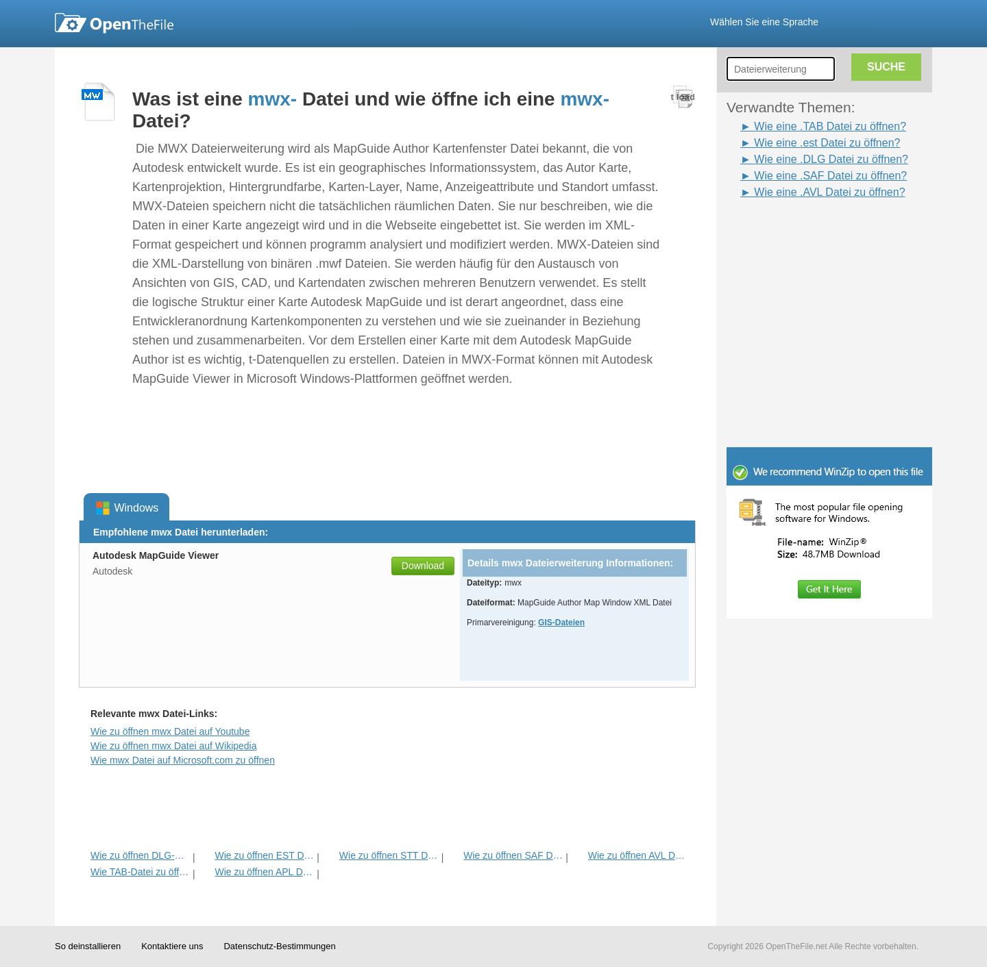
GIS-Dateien (561, 622)
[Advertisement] (808, 231)
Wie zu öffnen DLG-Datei (140, 855)
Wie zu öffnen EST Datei (264, 855)
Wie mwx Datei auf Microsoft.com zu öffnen (182, 760)
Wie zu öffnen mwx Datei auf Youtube (169, 731)
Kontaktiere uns (172, 946)
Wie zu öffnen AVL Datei (637, 855)
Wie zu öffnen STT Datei (389, 855)
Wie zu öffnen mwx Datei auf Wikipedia (173, 745)
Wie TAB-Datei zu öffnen (140, 871)
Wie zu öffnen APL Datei (264, 871)
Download (423, 565)
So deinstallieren (88, 946)
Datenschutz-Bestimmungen (279, 946)
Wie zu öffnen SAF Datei (513, 855)
